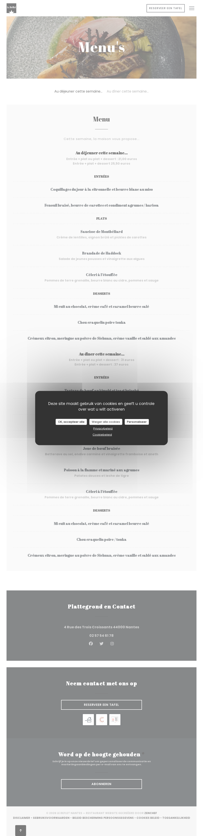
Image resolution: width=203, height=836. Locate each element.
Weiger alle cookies (106, 422)
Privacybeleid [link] (103, 428)
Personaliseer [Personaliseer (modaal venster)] (137, 422)
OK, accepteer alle (71, 422)
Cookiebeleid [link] (102, 434)
